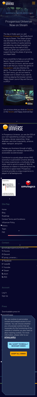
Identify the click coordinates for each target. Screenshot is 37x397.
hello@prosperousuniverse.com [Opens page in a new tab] (15, 248)
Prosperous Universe (8, 3)
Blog (3, 213)
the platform (8, 68)
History (4, 226)
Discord (30, 110)
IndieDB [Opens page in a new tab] (6, 264)
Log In (4, 293)
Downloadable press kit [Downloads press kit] (11, 312)
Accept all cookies (18, 354)
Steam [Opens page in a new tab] (5, 271)
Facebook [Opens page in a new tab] (6, 261)
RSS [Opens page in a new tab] (4, 277)
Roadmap (5, 216)
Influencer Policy (8, 222)
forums (11, 112)
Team (4, 229)
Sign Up (5, 296)
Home (4, 209)
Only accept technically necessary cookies (18, 345)
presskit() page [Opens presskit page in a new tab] (7, 315)
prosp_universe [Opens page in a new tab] (9, 258)
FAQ (3, 232)
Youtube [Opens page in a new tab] (6, 267)
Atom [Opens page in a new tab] (5, 274)
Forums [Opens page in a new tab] (6, 251)
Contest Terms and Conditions (13, 219)
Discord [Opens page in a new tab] (6, 254)
